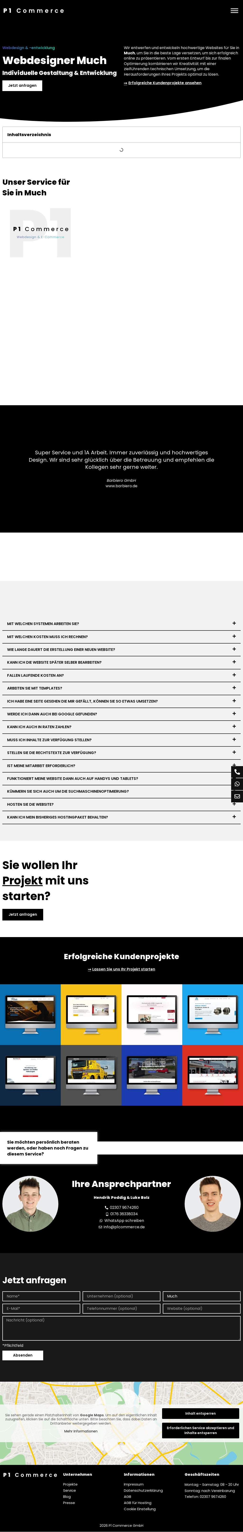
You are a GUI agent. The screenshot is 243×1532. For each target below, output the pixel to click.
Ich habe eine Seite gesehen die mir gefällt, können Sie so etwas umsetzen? (82, 701)
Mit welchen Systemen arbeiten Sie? (43, 623)
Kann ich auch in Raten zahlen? (39, 727)
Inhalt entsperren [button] (200, 1413)
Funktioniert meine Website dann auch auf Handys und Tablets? (72, 778)
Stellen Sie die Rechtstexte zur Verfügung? (51, 752)
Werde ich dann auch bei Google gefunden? (52, 714)
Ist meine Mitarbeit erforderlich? (41, 765)
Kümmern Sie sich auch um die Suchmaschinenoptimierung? (68, 791)
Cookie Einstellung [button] (140, 1509)
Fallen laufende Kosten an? (35, 675)
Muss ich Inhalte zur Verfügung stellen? (49, 740)
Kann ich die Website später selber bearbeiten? (54, 662)
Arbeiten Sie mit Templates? (34, 688)
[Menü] (234, 10)
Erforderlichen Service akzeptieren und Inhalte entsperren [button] (200, 1430)
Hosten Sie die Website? (30, 804)
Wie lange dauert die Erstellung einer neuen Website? (61, 649)
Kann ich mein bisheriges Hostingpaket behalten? (57, 817)
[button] (121, 624)
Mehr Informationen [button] (81, 1432)
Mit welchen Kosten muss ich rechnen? (47, 636)
